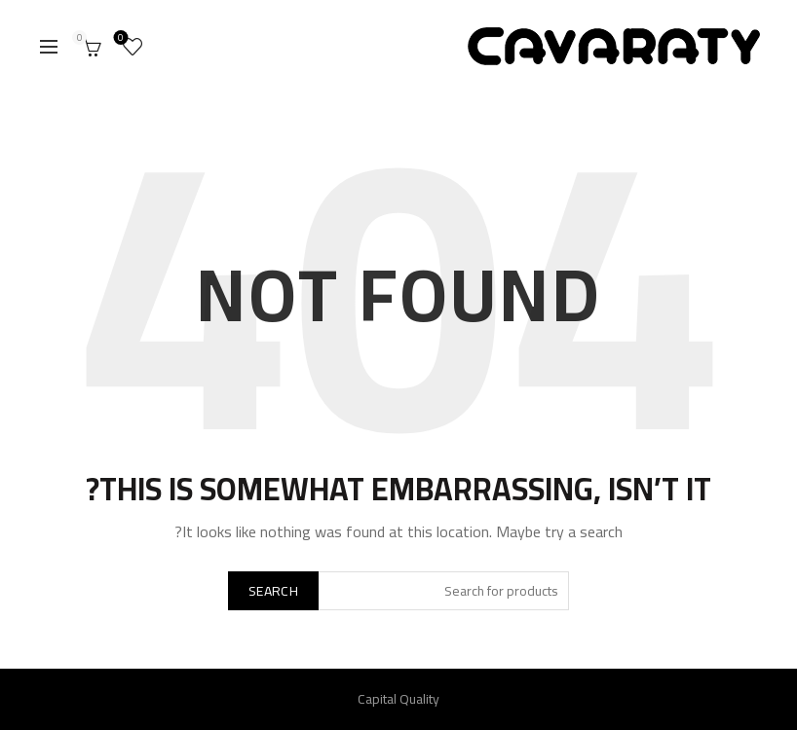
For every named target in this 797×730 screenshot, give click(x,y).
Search (273, 590)
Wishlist (123, 39)
